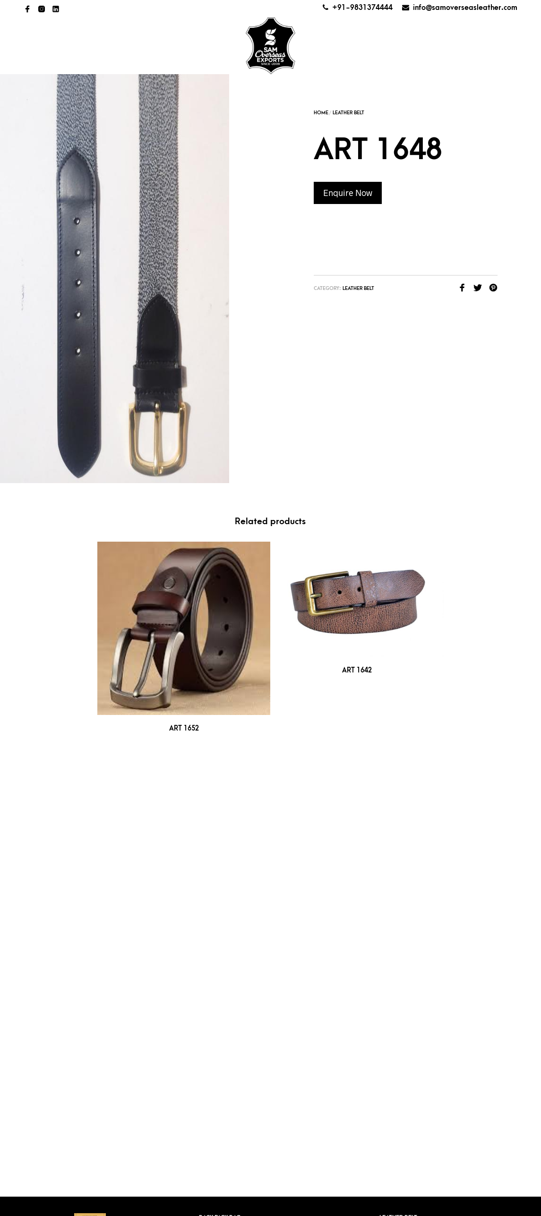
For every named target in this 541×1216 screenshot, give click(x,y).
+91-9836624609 (249, 1007)
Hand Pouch (217, 897)
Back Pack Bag (219, 787)
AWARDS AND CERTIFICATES (391, 35)
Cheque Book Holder (232, 842)
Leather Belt (348, 113)
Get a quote (422, 54)
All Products (165, 45)
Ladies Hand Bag (224, 938)
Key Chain (213, 925)
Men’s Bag (394, 828)
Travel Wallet (400, 911)
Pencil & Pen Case (405, 883)
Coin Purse (215, 870)
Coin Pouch (217, 856)
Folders (212, 883)
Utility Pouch (399, 925)
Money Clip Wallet (407, 870)
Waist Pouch (398, 938)
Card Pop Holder (225, 815)
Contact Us (480, 35)
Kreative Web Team (288, 1206)
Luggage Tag (398, 815)
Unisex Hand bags (406, 952)
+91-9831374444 (362, 7)
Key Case (211, 911)
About (105, 45)
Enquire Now (347, 192)
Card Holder (219, 801)
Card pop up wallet (229, 828)
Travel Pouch (400, 897)
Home (59, 45)
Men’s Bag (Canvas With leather (427, 842)
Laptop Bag (216, 952)
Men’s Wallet (399, 856)
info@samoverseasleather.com (465, 7)
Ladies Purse (398, 801)
